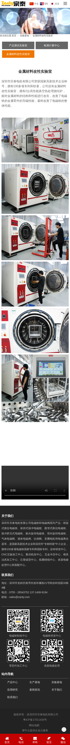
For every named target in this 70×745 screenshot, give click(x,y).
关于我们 (57, 689)
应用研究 (12, 689)
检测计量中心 (52, 45)
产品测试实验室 (18, 45)
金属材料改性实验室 (43, 35)
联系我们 (12, 697)
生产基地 (34, 682)
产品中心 (12, 682)
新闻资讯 (34, 689)
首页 (14, 35)
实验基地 (24, 35)
